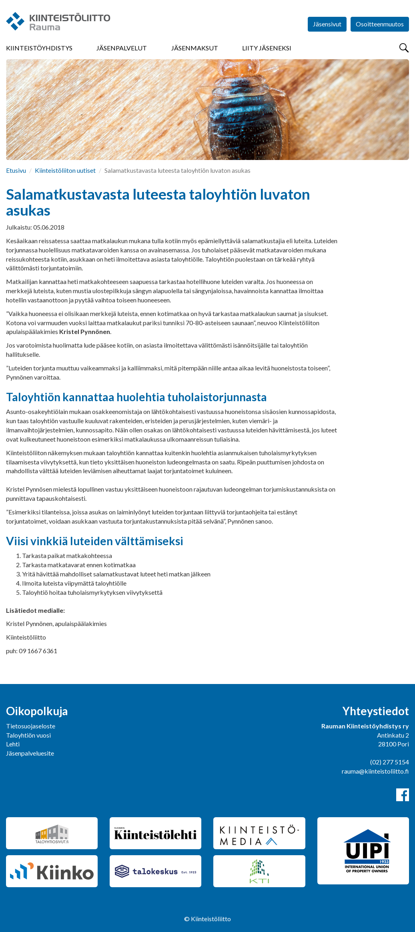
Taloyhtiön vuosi (28, 735)
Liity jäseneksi (266, 48)
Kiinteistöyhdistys (39, 48)
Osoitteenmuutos (380, 24)
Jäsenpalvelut (121, 48)
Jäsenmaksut (194, 48)
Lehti (13, 744)
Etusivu (16, 170)
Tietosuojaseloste (30, 726)
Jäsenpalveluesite (30, 753)
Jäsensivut (327, 24)
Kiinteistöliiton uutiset (65, 170)
